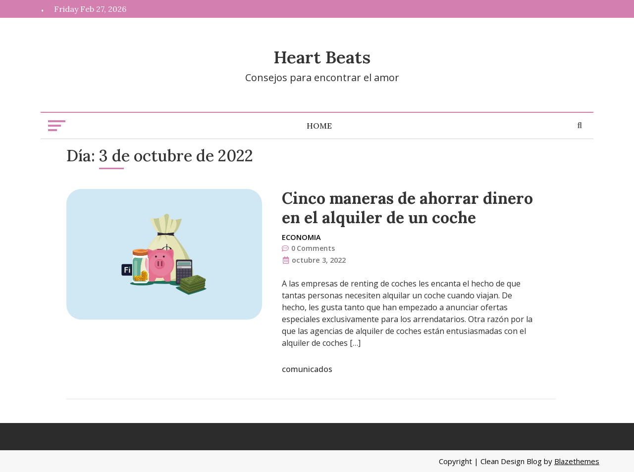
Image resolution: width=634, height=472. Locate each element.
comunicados (307, 369)
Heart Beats (321, 57)
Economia (301, 237)
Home (319, 126)
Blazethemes (576, 461)
